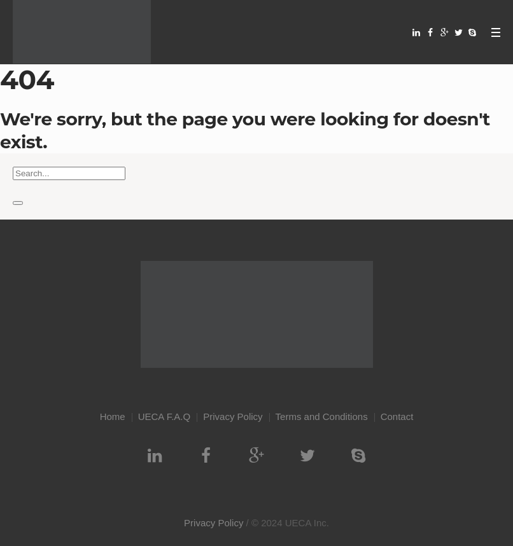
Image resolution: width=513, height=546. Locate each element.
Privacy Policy (232, 416)
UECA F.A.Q (164, 416)
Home (112, 416)
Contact (397, 416)
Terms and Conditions (322, 416)
